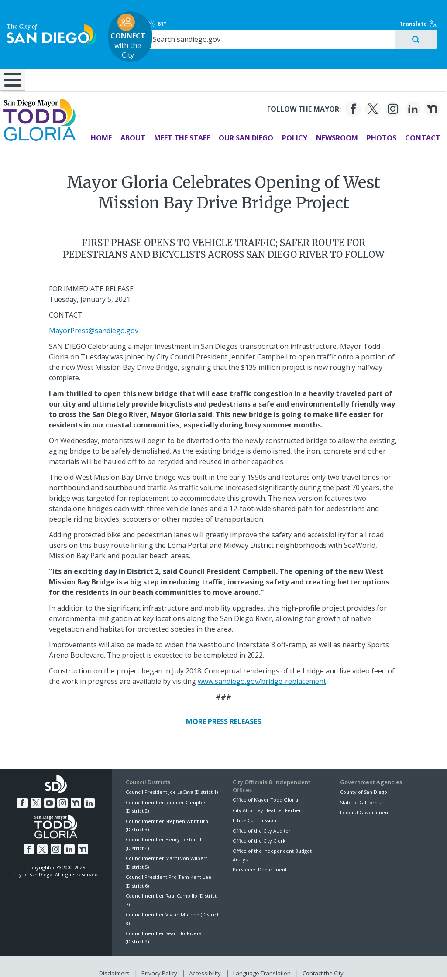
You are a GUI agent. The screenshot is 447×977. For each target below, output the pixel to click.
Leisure (57, 61)
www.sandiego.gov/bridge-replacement (262, 669)
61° (348, 15)
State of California (361, 790)
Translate (415, 15)
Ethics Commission (254, 808)
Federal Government (365, 800)
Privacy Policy (160, 960)
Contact (419, 126)
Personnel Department (260, 857)
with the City (221, 27)
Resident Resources (125, 61)
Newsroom (333, 126)
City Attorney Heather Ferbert (268, 798)
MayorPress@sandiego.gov (93, 319)
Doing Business (193, 61)
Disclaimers (116, 960)
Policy (290, 126)
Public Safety (334, 61)
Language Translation (261, 960)
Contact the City (321, 960)
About (129, 126)
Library (261, 61)
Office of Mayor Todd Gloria (265, 788)
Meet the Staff (178, 126)
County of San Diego (363, 780)
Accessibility (205, 960)
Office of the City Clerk (259, 829)
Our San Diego (242, 126)
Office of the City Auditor (262, 819)
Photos (377, 126)
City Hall (408, 61)
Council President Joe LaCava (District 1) (172, 780)
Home (97, 126)
